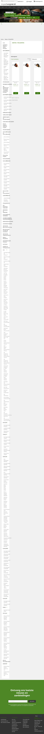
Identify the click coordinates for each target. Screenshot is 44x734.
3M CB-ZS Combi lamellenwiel (6, 391)
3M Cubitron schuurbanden (6, 325)
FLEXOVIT (27, 7)
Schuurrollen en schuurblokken (5, 192)
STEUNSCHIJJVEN (5, 129)
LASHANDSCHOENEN (5, 223)
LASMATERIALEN (5, 195)
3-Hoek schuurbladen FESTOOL (6, 651)
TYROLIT (23, 7)
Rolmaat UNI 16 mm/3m (16, 82)
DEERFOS (5, 663)
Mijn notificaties (26, 727)
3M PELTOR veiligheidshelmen (5, 234)
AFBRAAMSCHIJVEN (5, 112)
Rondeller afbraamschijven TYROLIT (7, 450)
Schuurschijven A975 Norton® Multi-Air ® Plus (7, 512)
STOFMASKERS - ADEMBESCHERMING (5, 83)
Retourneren (14, 727)
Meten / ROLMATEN (5, 238)
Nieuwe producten (4, 721)
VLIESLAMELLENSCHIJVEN (5, 121)
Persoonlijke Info (26, 719)
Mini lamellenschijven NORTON (7, 473)
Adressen (24, 724)
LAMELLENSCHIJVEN (5, 114)
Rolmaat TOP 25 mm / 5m (38, 82)
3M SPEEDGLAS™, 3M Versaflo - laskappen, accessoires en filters (5, 89)
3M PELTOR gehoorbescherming (5, 226)
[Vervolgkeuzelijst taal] (21, 1)
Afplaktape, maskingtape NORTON (6, 545)
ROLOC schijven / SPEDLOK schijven (5, 125)
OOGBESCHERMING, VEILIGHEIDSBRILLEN (5, 218)
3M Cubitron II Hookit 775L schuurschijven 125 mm (7, 355)
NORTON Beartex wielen (5, 498)
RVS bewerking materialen (5, 206)
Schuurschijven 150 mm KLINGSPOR (7, 580)
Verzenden (14, 721)
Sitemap (13, 731)
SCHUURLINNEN (5, 158)
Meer (15, 93)
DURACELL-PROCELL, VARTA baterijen (5, 46)
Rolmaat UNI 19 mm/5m (27, 82)
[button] (3, 23)
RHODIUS (14, 7)
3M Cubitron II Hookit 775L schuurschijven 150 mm (7, 362)
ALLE (4, 42)
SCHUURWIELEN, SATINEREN (5, 215)
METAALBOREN (5, 50)
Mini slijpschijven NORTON (6, 460)
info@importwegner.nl (38, 731)
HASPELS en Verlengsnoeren (5, 247)
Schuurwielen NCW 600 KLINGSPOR (6, 595)
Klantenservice (15, 725)
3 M (3, 250)
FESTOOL (5, 613)
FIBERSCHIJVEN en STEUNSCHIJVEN (5, 118)
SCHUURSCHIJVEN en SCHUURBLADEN (5, 133)
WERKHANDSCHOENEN (5, 221)
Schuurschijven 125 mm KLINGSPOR (7, 576)
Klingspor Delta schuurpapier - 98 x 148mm (6, 586)
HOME (2, 7)
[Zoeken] (9, 1)
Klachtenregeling (15, 728)
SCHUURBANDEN (5, 161)
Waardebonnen (26, 725)
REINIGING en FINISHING (5, 211)
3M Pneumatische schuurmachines (7, 419)
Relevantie (37, 59)
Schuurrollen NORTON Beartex (6, 530)
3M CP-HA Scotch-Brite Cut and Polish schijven (6, 302)
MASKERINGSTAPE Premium (5, 241)
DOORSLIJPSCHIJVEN (5, 94)
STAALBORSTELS (5, 203)
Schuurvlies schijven (5, 156)
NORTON (10, 7)
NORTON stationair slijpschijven (6, 535)
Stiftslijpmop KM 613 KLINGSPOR (6, 564)
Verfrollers (5, 244)
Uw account (26, 717)
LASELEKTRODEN (7, 198)
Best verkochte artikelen (5, 722)
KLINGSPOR (18, 7)
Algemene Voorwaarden (16, 722)
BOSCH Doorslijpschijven (5, 661)
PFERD (31, 7)
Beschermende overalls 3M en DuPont (5, 230)
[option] (22, 23)
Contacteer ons (15, 730)
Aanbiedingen (3, 719)
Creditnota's (25, 722)
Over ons (13, 719)
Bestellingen (25, 721)
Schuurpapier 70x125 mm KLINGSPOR (6, 591)
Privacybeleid (14, 724)
